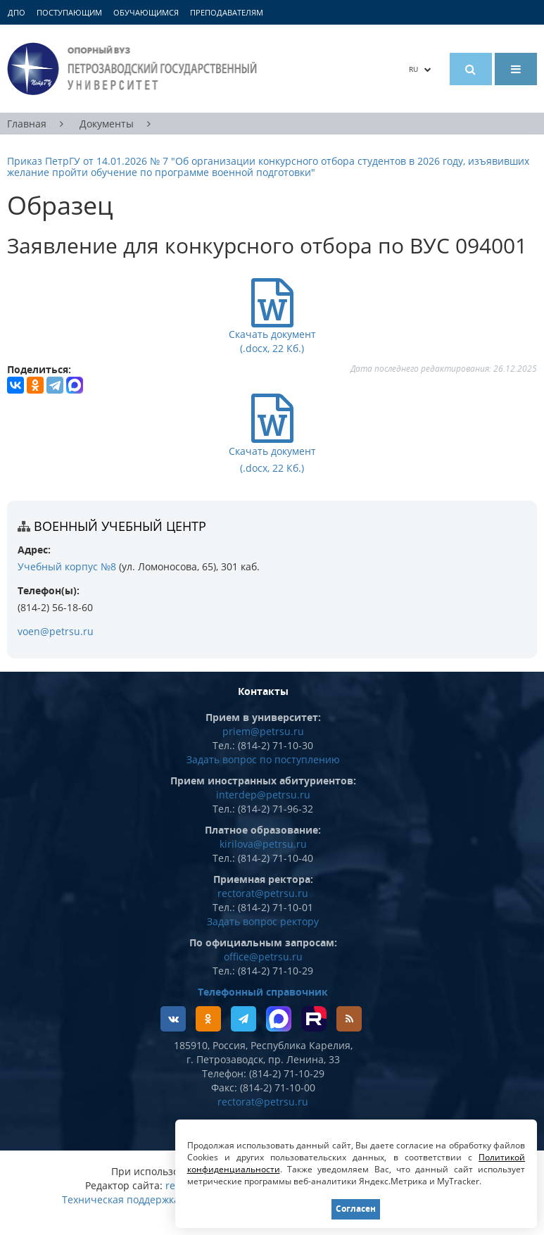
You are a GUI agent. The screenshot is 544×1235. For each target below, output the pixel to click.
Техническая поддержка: (122, 1199)
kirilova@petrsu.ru (263, 844)
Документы (107, 123)
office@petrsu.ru (263, 956)
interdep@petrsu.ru (263, 794)
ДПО (16, 12)
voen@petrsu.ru (56, 631)
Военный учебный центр (120, 526)
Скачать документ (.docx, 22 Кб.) (272, 450)
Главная (26, 123)
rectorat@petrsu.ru (262, 893)
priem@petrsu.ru (263, 731)
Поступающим (69, 12)
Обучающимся (146, 12)
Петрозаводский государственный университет (134, 68)
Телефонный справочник (263, 991)
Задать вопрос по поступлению (263, 759)
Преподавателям (226, 12)
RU (420, 69)
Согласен (356, 1209)
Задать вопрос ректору (263, 921)
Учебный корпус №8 (67, 566)
